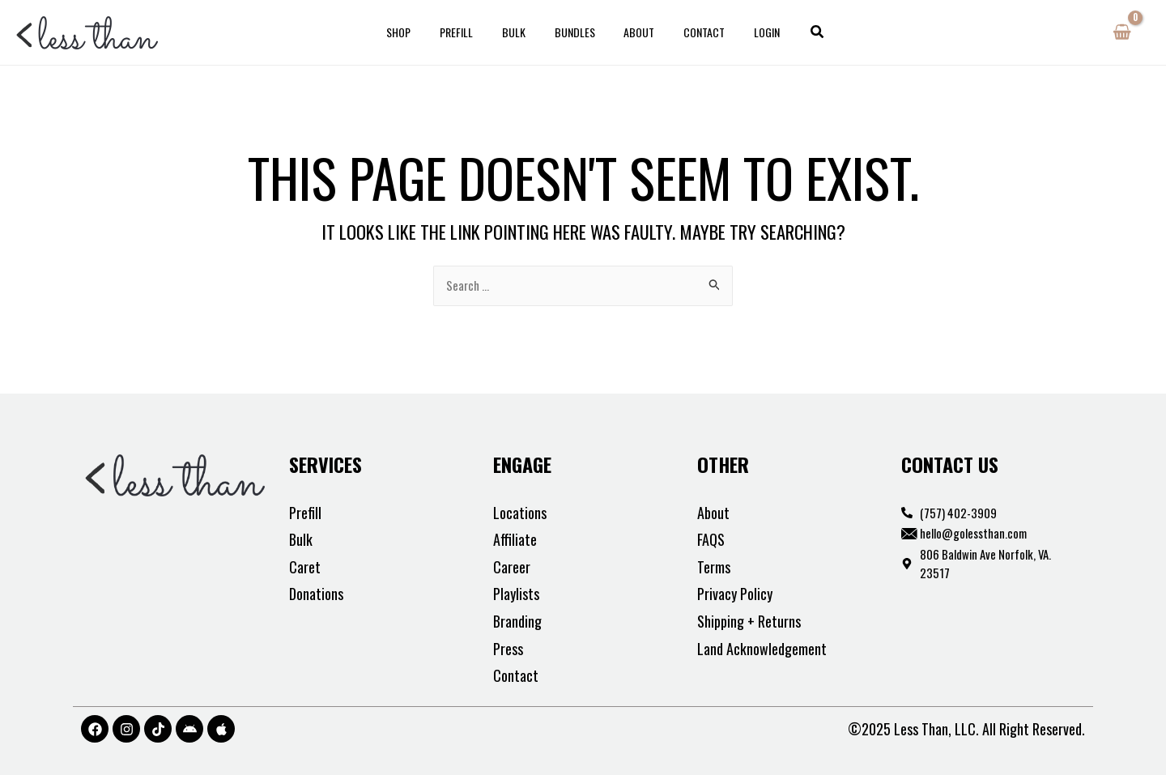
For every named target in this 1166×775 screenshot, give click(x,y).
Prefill (469, 31)
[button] (796, 32)
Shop (418, 31)
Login (748, 31)
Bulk (520, 31)
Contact (692, 31)
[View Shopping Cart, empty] (1122, 32)
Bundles (575, 31)
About (633, 31)
